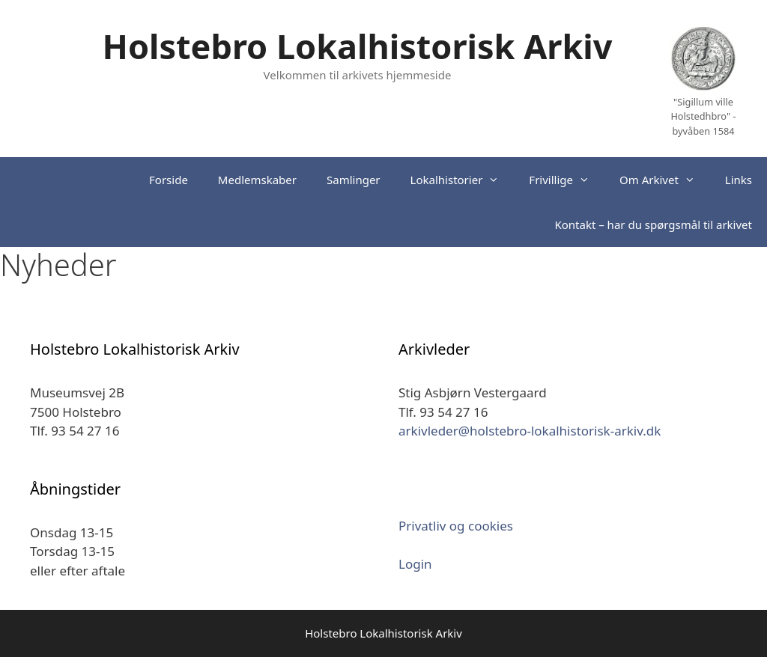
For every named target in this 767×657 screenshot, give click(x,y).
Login (415, 563)
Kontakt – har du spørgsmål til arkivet (653, 224)
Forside (168, 179)
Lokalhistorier (462, 179)
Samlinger (354, 179)
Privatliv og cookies (455, 525)
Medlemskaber (257, 179)
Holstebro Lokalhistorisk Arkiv (358, 46)
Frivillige (566, 179)
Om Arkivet (664, 179)
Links (738, 179)
